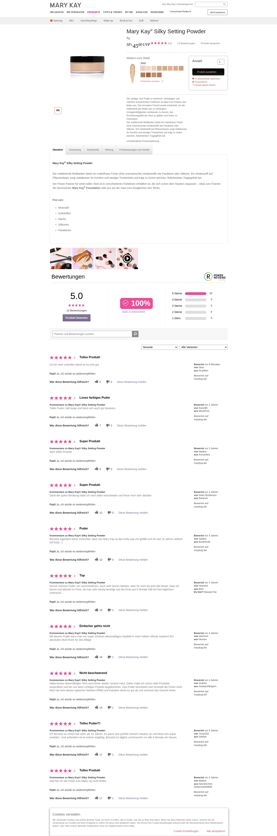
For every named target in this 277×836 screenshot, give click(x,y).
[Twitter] (97, 381)
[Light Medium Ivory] (153, 69)
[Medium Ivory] (87, 65)
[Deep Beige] (181, 69)
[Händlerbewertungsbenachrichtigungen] (108, 381)
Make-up (108, 20)
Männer (154, 20)
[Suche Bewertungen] (135, 334)
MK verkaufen (75, 12)
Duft (141, 20)
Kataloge (142, 12)
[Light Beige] (164, 69)
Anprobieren (201, 82)
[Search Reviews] (96, 334)
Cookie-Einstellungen (186, 831)
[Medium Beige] (175, 69)
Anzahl (197, 61)
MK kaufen (57, 12)
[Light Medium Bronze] (159, 75)
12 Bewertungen (186, 43)
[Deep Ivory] (159, 69)
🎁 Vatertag (56, 20)
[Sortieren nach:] (159, 347)
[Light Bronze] (153, 75)
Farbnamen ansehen (150, 81)
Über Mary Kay (168, 4)
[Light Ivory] (148, 69)
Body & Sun (126, 20)
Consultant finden (179, 11)
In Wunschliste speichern (207, 78)
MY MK (129, 12)
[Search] (211, 4)
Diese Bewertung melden (131, 381)
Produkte (93, 12)
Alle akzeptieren (216, 831)
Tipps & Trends (112, 12)
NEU (71, 20)
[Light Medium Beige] (170, 69)
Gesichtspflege (89, 20)
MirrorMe (157, 12)
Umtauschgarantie (185, 4)
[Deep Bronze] (148, 75)
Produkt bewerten (210, 43)
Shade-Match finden (205, 85)
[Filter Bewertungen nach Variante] (204, 347)
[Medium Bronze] (143, 75)
